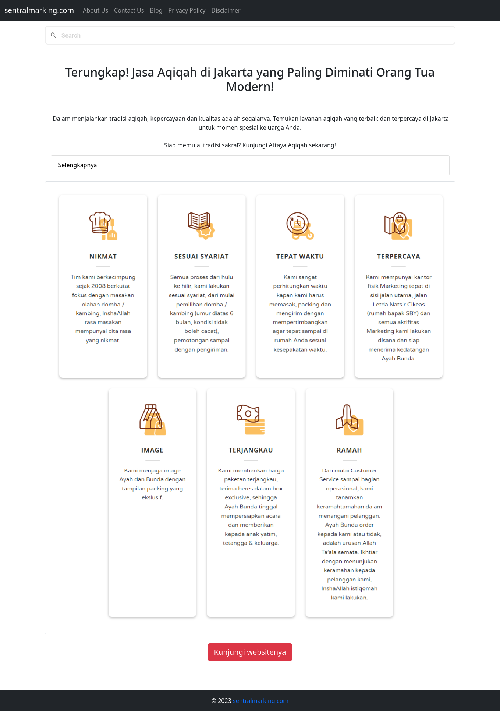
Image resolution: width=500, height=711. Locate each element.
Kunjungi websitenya (250, 652)
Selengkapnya (77, 165)
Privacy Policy (187, 10)
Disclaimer (226, 10)
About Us (95, 10)
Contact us (129, 10)
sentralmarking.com (39, 10)
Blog (156, 10)
